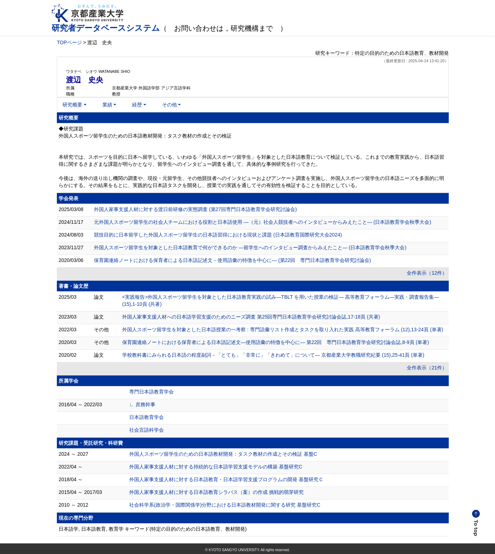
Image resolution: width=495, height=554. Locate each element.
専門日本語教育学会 (151, 392)
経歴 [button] (137, 104)
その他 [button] (169, 104)
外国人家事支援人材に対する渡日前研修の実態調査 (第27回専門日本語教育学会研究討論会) (195, 209)
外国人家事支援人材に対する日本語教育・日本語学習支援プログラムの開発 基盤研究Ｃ (226, 479)
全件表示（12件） (427, 273)
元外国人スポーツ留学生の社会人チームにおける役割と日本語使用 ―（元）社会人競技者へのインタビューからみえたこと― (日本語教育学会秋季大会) (262, 222)
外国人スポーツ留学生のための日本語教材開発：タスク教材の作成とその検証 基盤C (223, 454)
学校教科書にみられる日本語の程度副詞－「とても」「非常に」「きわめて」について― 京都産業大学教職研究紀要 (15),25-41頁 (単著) (273, 355)
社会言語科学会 (146, 430)
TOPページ (69, 42)
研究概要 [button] (72, 104)
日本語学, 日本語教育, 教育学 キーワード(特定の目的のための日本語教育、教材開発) (153, 529)
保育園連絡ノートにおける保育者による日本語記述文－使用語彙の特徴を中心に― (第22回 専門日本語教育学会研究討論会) (232, 260)
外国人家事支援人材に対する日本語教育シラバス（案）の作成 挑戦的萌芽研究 (216, 492)
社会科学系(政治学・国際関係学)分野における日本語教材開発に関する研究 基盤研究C (224, 505)
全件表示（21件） (427, 368)
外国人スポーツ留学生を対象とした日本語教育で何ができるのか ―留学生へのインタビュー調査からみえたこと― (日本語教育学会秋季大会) (250, 247)
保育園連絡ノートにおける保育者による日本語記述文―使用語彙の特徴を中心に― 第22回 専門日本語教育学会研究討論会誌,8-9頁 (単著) (275, 342)
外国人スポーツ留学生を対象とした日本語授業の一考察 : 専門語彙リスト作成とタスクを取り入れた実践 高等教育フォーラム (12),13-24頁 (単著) (282, 329)
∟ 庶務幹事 (142, 404)
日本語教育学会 (146, 417)
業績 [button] (107, 104)
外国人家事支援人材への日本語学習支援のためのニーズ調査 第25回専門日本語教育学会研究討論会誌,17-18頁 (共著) (251, 317)
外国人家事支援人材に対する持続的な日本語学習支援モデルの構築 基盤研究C (215, 467)
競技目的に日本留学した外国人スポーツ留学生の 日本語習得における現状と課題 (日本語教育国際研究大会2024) (218, 235)
